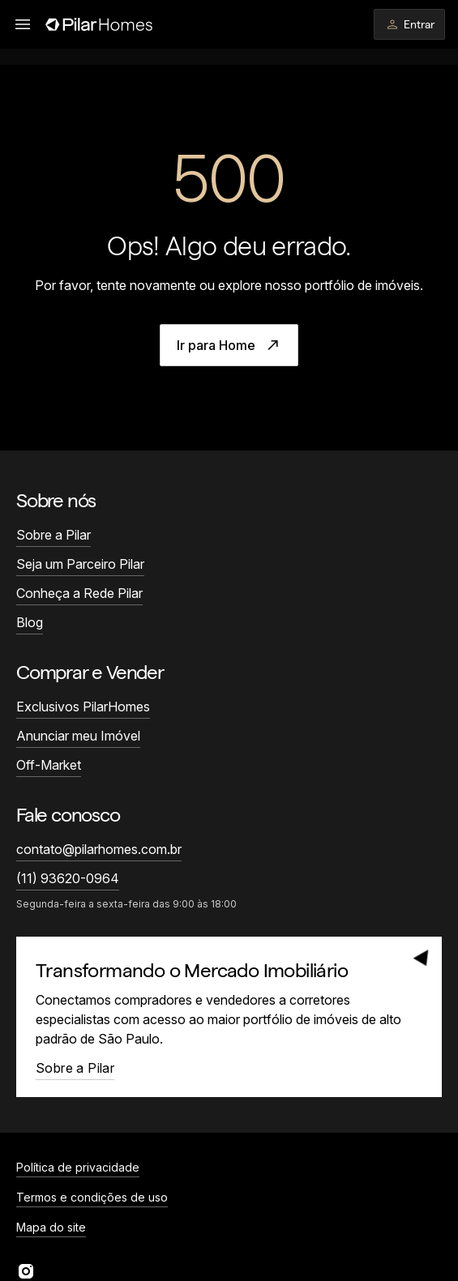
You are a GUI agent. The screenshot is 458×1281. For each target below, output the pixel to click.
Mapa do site (51, 1227)
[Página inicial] (98, 24)
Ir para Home (229, 345)
